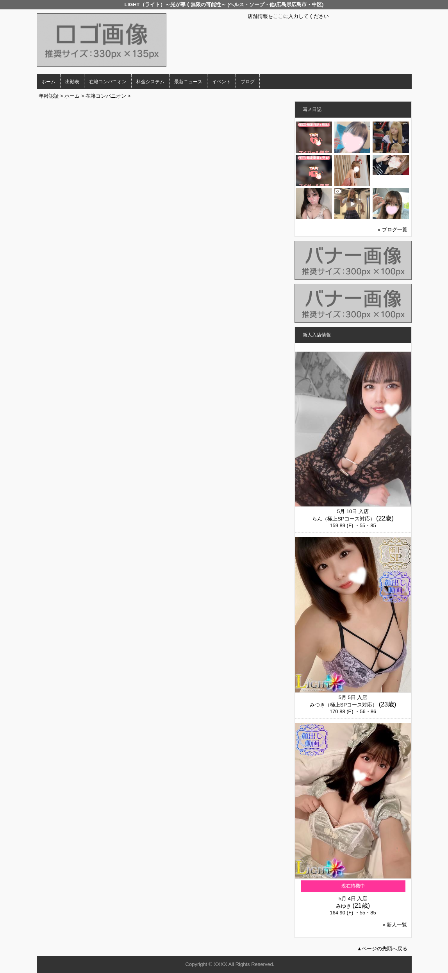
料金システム (150, 81)
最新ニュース (188, 81)
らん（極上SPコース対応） (343, 519)
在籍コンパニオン (108, 81)
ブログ (248, 81)
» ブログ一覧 (392, 230)
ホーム (48, 81)
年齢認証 (49, 96)
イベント (221, 81)
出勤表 (72, 81)
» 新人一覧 (395, 925)
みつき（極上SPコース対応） (343, 705)
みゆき (343, 906)
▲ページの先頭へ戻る (382, 949)
